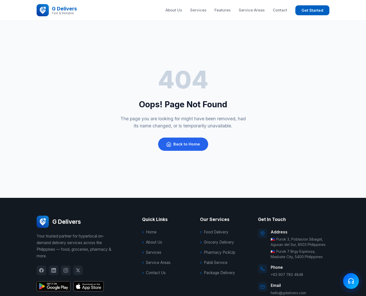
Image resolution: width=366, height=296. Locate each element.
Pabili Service (215, 262)
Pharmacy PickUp (219, 252)
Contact (280, 10)
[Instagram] (66, 270)
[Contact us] (351, 281)
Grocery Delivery (219, 242)
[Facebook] (41, 270)
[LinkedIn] (53, 270)
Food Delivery (216, 232)
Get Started (312, 10)
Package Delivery (219, 272)
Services (198, 10)
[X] (78, 270)
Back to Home (183, 144)
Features (223, 10)
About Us (173, 10)
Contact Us (156, 272)
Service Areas (252, 10)
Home (151, 232)
